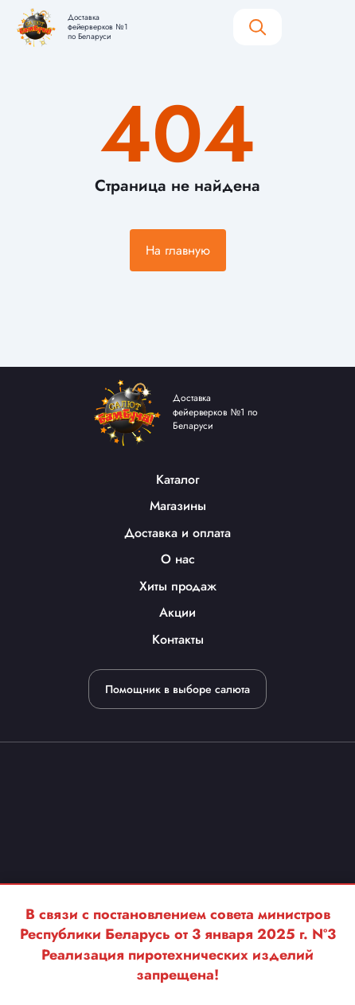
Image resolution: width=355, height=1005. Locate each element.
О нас (178, 559)
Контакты (178, 639)
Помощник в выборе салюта (177, 689)
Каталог (177, 479)
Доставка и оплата (177, 533)
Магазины (178, 506)
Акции (177, 612)
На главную (178, 250)
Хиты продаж (178, 586)
